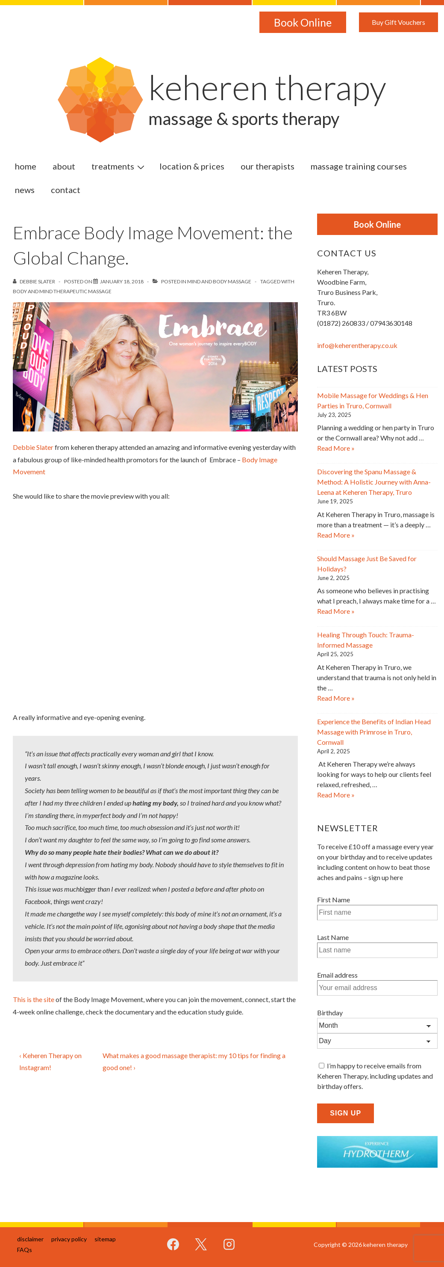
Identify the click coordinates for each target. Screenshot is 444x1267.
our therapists (267, 166)
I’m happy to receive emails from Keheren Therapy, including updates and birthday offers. (375, 1076)
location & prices (191, 166)
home (25, 166)
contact (65, 189)
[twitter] (201, 1244)
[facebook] (173, 1244)
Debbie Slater (33, 447)
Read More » (336, 448)
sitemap (105, 1239)
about (64, 166)
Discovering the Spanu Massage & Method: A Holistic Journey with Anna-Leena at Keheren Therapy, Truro (374, 481)
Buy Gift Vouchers (398, 22)
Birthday (330, 1012)
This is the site (33, 999)
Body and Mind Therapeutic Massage (62, 291)
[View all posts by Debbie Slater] (34, 281)
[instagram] (228, 1244)
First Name (333, 899)
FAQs (24, 1249)
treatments (119, 165)
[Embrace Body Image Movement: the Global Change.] (122, 281)
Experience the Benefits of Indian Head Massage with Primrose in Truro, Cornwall (374, 731)
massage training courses (359, 166)
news (25, 189)
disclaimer (30, 1239)
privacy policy (69, 1239)
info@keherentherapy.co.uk (357, 345)
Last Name (333, 937)
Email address (337, 975)
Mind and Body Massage (219, 281)
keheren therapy (267, 86)
